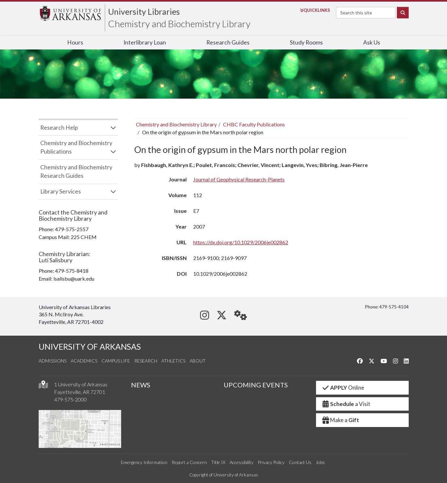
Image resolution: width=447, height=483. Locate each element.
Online (342, 387)
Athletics (173, 360)
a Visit (345, 403)
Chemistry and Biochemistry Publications (76, 147)
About (198, 360)
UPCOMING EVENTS (256, 385)
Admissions (52, 360)
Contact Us (300, 462)
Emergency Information (144, 462)
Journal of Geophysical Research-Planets (239, 179)
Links (315, 10)
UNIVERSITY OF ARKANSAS (90, 346)
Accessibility (241, 462)
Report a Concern (189, 462)
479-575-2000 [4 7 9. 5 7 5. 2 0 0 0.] (70, 399)
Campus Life (116, 360)
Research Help (59, 127)
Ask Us (371, 42)
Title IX (218, 462)
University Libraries (144, 11)
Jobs (320, 462)
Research (145, 360)
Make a (340, 420)
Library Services (60, 191)
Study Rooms (306, 42)
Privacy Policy (271, 462)
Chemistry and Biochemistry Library (179, 23)
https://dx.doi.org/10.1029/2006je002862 (240, 242)
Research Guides (228, 42)
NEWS (140, 385)
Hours (75, 42)
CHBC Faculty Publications (254, 124)
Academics (84, 360)
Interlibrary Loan (144, 42)
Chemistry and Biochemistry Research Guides (76, 171)
